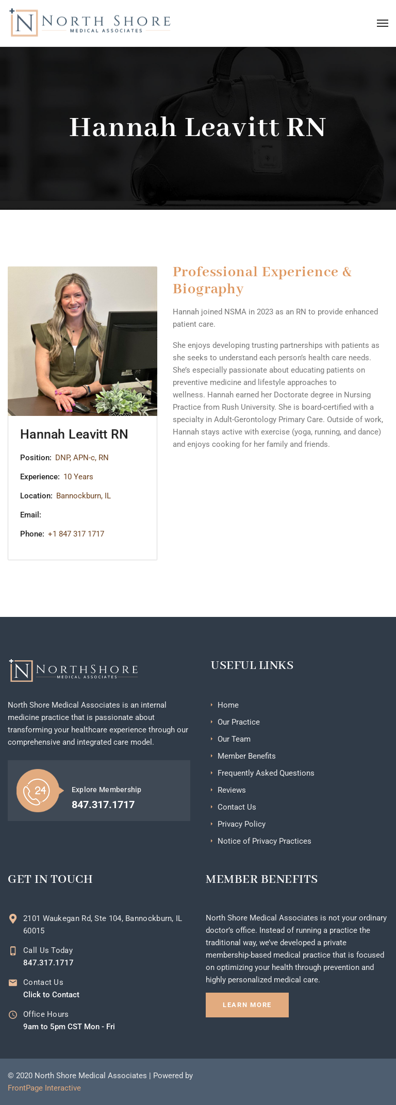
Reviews (232, 790)
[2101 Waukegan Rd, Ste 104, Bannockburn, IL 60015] (13, 919)
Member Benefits (247, 756)
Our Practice (239, 722)
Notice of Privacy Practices (264, 841)
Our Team (234, 739)
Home (228, 705)
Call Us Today (48, 950)
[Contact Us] (13, 982)
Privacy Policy (242, 824)
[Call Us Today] (13, 951)
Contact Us (237, 807)
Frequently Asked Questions (266, 773)
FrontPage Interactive (44, 1088)
